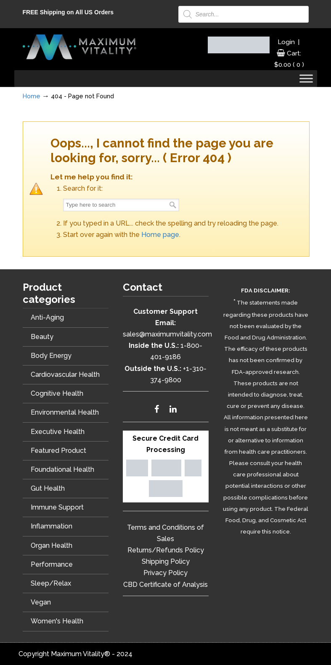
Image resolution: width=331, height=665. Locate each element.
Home (31, 96)
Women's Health (57, 621)
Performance (52, 564)
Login (286, 42)
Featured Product (58, 451)
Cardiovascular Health (65, 374)
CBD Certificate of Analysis (165, 585)
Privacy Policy (165, 573)
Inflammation (51, 526)
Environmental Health (65, 412)
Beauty (42, 337)
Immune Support (57, 507)
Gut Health (48, 488)
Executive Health (58, 432)
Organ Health (51, 545)
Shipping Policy (166, 561)
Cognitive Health (57, 393)
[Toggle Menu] (306, 79)
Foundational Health (62, 469)
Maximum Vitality (79, 47)
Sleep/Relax (51, 583)
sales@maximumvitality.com (167, 334)
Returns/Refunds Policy (165, 550)
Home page (160, 235)
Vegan (41, 602)
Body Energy (51, 356)
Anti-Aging (47, 317)
